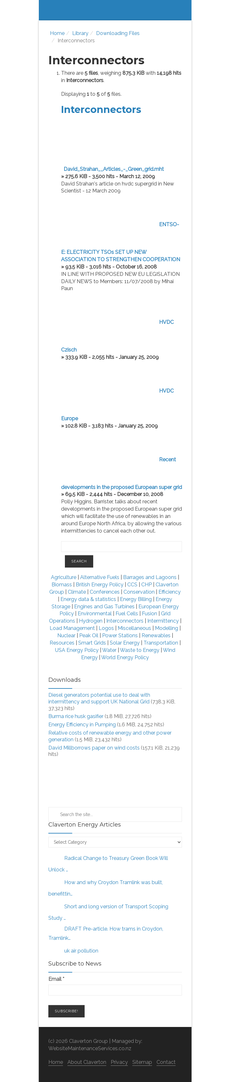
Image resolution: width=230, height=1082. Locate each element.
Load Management (72, 628)
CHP (146, 585)
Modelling (166, 628)
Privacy (119, 1062)
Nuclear (66, 635)
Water (109, 650)
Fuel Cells (126, 614)
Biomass (62, 585)
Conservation (139, 592)
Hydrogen (91, 621)
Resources (62, 643)
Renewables (156, 635)
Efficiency (169, 592)
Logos (106, 628)
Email (56, 979)
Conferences (105, 592)
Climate (77, 592)
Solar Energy (125, 643)
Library (80, 33)
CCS (132, 585)
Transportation (160, 643)
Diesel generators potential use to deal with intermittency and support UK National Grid (99, 698)
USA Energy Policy (77, 650)
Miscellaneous (134, 628)
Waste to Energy (139, 650)
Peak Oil (88, 635)
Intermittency (163, 621)
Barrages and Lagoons (150, 577)
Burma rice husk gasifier (75, 716)
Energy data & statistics (88, 599)
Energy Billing (136, 599)
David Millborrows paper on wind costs (94, 748)
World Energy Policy (125, 657)
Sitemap (142, 1062)
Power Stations (120, 635)
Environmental (95, 614)
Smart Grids (92, 643)
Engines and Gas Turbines (104, 607)
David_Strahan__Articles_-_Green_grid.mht (114, 169)
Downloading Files (118, 33)
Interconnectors (101, 109)
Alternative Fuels (100, 577)
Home (57, 33)
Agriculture (63, 577)
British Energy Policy (99, 585)
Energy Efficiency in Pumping (82, 725)
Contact (166, 1062)
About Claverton (86, 1062)
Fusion (149, 614)
